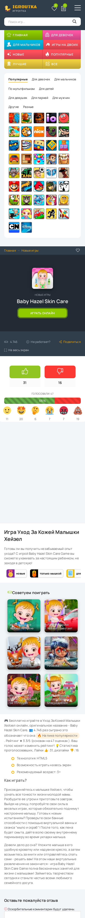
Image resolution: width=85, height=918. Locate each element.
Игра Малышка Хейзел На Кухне (21, 626)
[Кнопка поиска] (74, 21)
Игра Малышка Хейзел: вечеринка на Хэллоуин (23, 699)
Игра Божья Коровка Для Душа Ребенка (60, 661)
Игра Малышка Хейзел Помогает (59, 626)
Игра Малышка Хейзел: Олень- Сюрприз (21, 661)
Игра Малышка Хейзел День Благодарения (58, 699)
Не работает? (38, 342)
